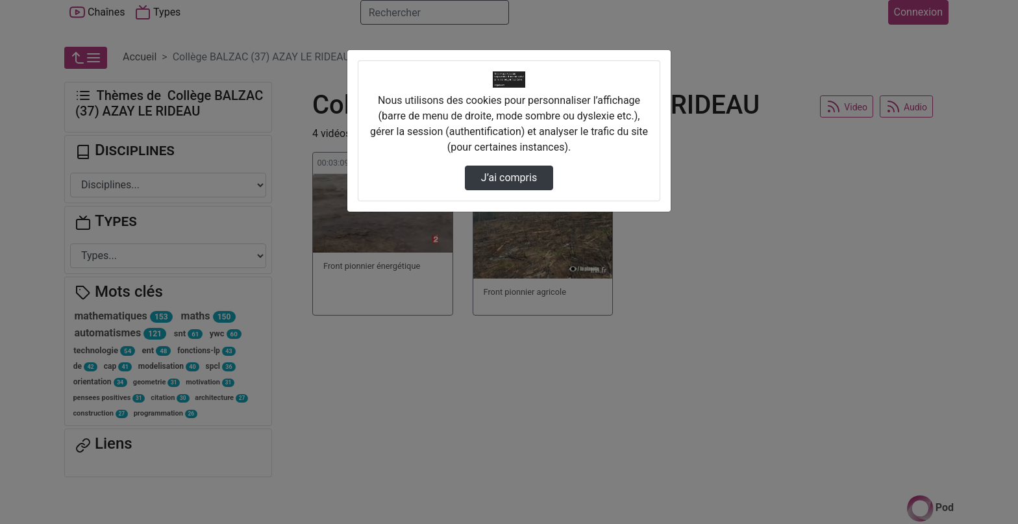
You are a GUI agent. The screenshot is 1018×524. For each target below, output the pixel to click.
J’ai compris (509, 177)
